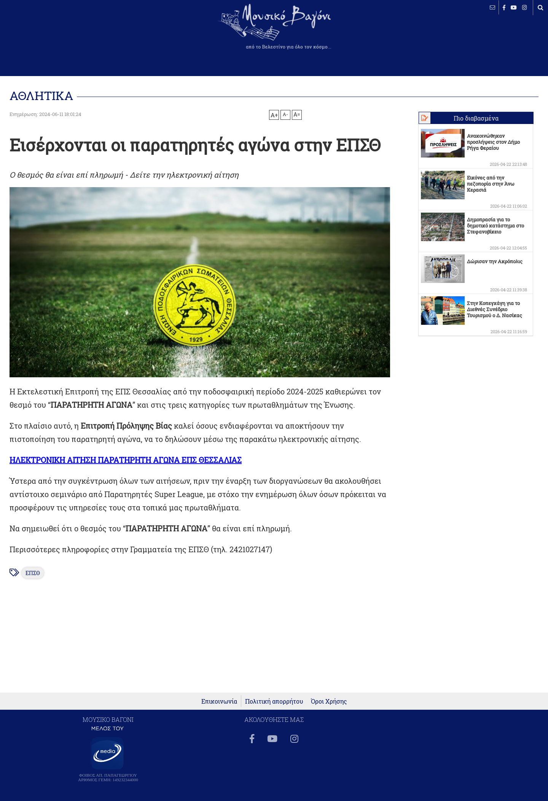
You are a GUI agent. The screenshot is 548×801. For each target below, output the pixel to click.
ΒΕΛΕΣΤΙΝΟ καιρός (46, 32)
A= (296, 114)
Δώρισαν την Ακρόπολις (495, 261)
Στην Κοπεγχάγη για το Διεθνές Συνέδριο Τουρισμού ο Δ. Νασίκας (494, 309)
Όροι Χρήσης (329, 701)
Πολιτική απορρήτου (274, 701)
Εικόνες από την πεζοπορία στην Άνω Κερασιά (491, 184)
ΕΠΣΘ (32, 573)
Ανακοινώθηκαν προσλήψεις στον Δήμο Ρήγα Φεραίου (493, 142)
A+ (274, 115)
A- (285, 114)
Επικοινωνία (219, 701)
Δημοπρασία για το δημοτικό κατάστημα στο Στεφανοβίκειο (495, 225)
